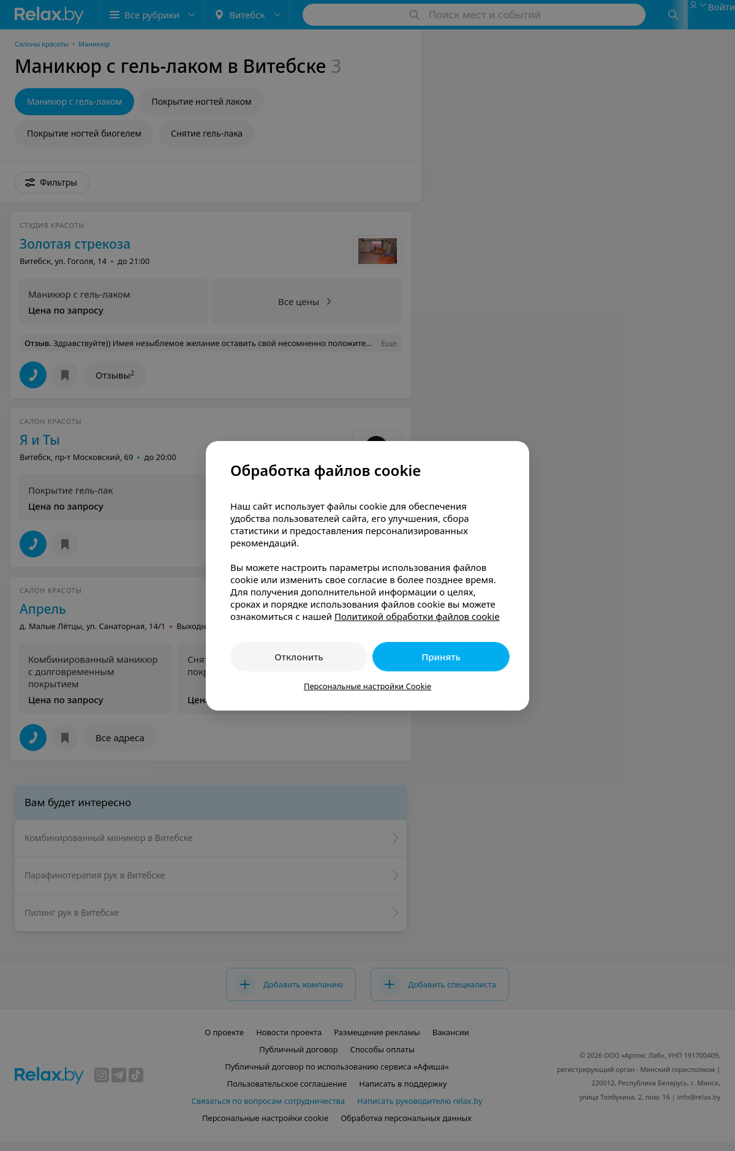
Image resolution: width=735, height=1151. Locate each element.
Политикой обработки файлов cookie (417, 616)
